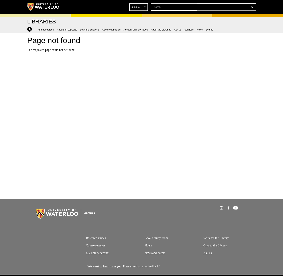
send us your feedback (145, 266)
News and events (155, 252)
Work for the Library (216, 238)
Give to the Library (215, 245)
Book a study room (156, 238)
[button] (225, 7)
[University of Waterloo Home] (43, 7)
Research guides (96, 238)
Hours (148, 245)
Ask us (207, 252)
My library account (97, 252)
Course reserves (95, 245)
